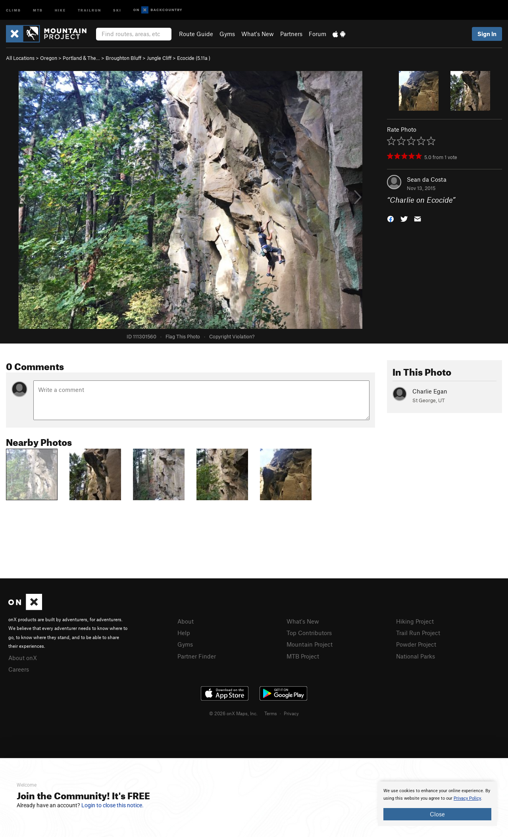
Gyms (227, 33)
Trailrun (89, 9)
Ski (117, 9)
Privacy (291, 713)
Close (437, 814)
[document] (437, 803)
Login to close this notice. (112, 805)
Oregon (48, 58)
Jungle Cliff (159, 58)
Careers (18, 669)
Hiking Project (415, 621)
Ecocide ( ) (193, 58)
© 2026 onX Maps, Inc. (233, 713)
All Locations (20, 58)
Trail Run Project (418, 632)
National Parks (415, 656)
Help (183, 632)
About (185, 621)
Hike (60, 9)
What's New (257, 33)
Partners (291, 33)
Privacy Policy (467, 798)
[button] (390, 218)
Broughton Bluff (123, 58)
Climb (13, 9)
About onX (22, 657)
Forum (317, 33)
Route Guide (196, 33)
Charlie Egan (429, 391)
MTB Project (303, 656)
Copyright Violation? (231, 336)
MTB (38, 9)
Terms (270, 713)
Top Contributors (309, 632)
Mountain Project (310, 644)
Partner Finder (196, 656)
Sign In (486, 33)
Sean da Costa (426, 179)
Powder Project (416, 644)
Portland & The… (81, 58)
